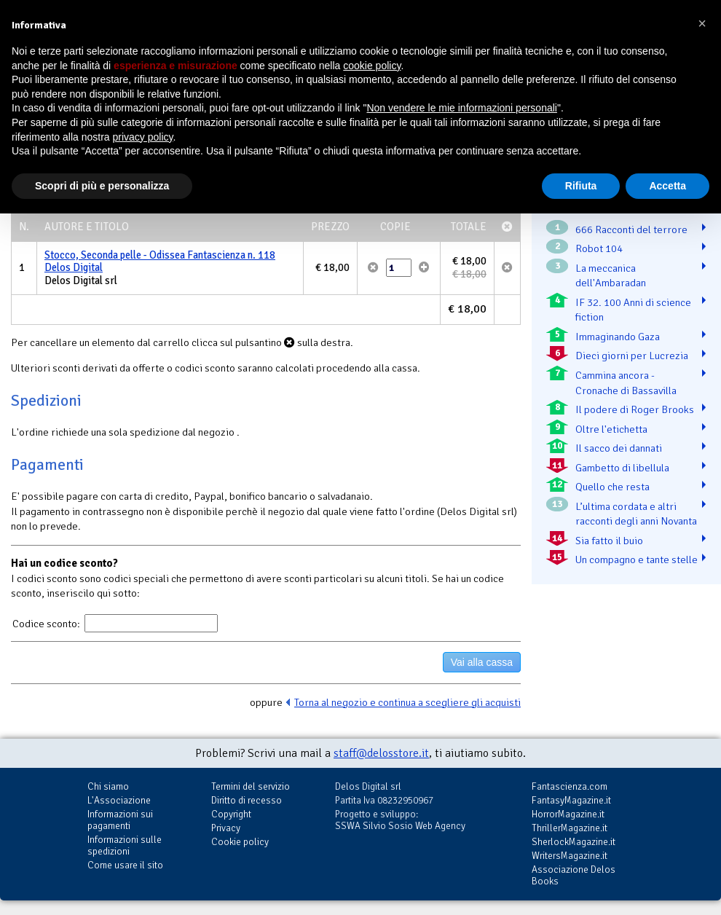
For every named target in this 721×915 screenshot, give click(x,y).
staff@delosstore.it (381, 753)
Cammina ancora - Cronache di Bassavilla (626, 383)
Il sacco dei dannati (618, 448)
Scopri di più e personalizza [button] (102, 186)
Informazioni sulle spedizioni (124, 845)
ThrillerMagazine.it (569, 828)
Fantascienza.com (569, 786)
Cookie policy (240, 842)
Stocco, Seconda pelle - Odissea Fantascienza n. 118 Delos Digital (159, 261)
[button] (702, 23)
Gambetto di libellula (622, 467)
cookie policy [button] (372, 65)
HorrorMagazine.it (568, 814)
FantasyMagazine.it (571, 800)
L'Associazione (119, 800)
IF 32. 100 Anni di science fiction (633, 310)
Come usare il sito (125, 865)
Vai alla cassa (482, 662)
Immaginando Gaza (617, 336)
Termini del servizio (250, 786)
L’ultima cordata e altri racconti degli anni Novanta (636, 514)
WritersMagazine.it (569, 855)
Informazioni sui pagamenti (120, 820)
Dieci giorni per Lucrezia (631, 355)
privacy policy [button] (143, 137)
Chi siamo (108, 786)
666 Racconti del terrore (631, 229)
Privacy (225, 828)
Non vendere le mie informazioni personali (461, 108)
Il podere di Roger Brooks (634, 409)
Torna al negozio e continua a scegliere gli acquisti (407, 702)
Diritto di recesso (246, 800)
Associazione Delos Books (573, 875)
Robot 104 (599, 248)
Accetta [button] (667, 186)
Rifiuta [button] (581, 186)
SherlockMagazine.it (573, 842)
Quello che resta (612, 486)
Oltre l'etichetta (611, 429)
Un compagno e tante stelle (636, 559)
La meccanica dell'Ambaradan (610, 276)
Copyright (231, 814)
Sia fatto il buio (609, 540)
